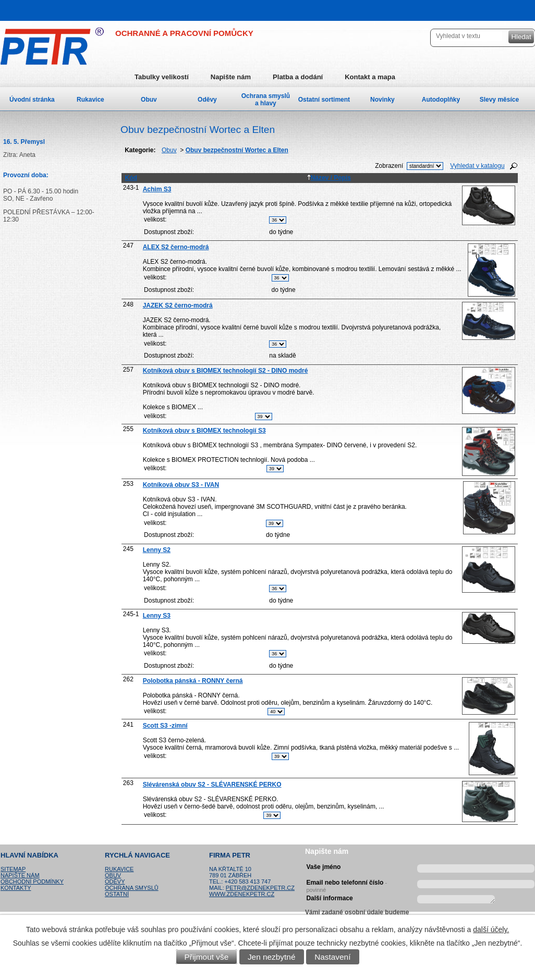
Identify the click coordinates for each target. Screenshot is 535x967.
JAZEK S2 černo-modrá (178, 305)
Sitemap (13, 869)
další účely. (491, 929)
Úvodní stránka (32, 99)
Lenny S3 (157, 615)
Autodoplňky (441, 99)
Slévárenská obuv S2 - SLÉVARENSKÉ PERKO (212, 784)
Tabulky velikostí (162, 77)
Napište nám (231, 77)
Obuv (169, 150)
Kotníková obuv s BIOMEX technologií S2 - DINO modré (225, 370)
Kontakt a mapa (370, 77)
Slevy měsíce (499, 99)
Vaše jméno (323, 867)
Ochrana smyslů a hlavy (265, 99)
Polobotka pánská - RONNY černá (193, 680)
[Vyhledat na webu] (467, 35)
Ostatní (117, 894)
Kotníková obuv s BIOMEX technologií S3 (204, 430)
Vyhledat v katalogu (477, 165)
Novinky (382, 99)
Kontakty (16, 888)
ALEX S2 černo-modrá (176, 247)
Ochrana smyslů (132, 888)
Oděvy (207, 99)
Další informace (329, 898)
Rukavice (90, 99)
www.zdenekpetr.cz (241, 894)
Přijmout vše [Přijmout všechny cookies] (207, 956)
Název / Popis (329, 177)
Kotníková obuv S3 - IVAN (181, 484)
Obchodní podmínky (32, 881)
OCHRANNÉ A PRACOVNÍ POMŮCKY (184, 33)
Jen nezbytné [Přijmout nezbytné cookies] (272, 956)
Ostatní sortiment (324, 99)
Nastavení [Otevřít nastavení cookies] (332, 956)
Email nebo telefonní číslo (346, 884)
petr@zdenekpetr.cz (260, 888)
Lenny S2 (157, 550)
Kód (131, 177)
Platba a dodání (298, 77)
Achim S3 (157, 189)
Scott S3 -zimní (165, 725)
